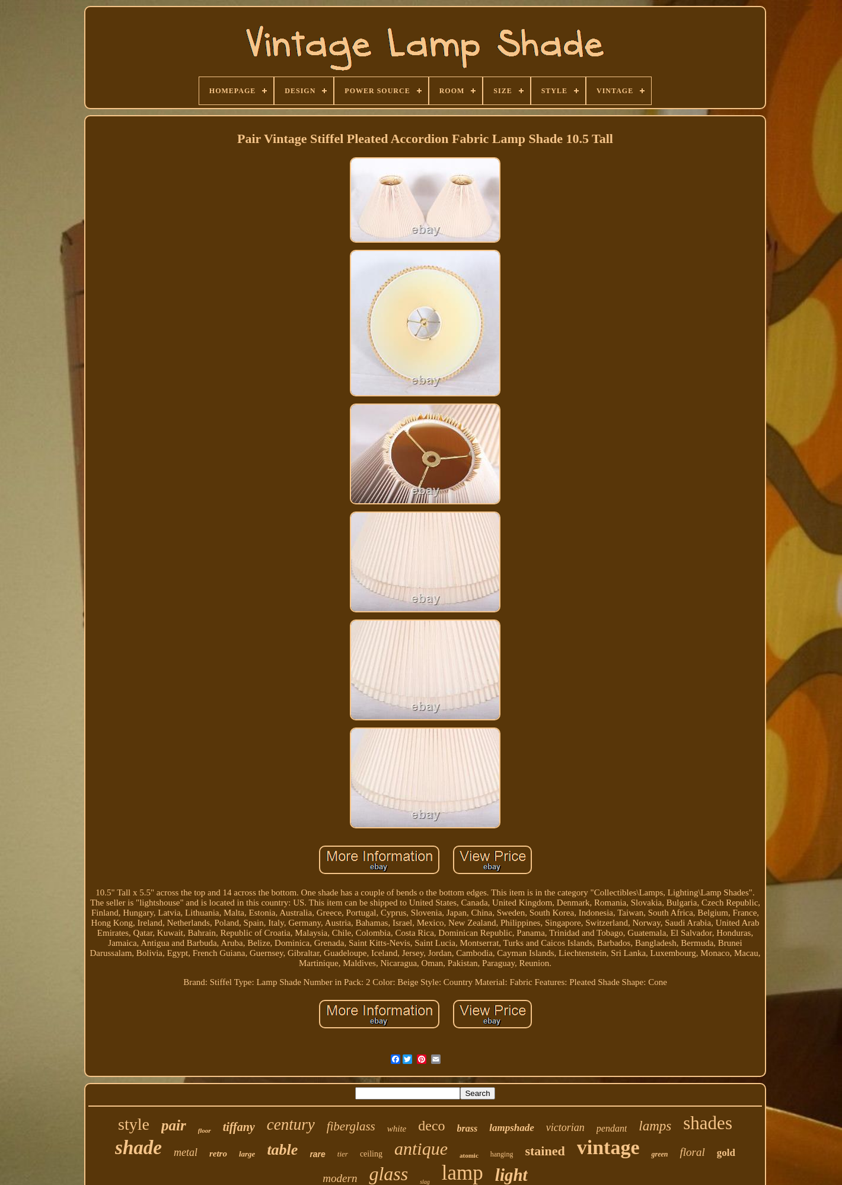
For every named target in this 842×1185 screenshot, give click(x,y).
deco (431, 1125)
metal (185, 1152)
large (247, 1153)
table (282, 1149)
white (397, 1128)
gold (726, 1152)
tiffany (239, 1126)
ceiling (371, 1153)
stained (544, 1150)
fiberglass (351, 1126)
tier (342, 1153)
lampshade (511, 1127)
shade (138, 1147)
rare (317, 1154)
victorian (565, 1127)
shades (707, 1123)
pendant (612, 1128)
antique (421, 1148)
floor (204, 1130)
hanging (502, 1154)
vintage (608, 1147)
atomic (469, 1155)
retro (218, 1153)
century (291, 1124)
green (659, 1154)
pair (173, 1125)
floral (692, 1152)
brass (467, 1128)
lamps (655, 1126)
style (133, 1124)
